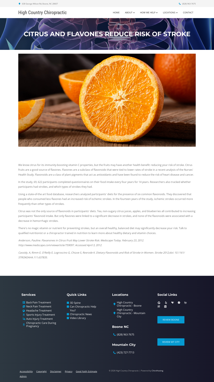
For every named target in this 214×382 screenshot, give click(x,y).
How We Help (147, 12)
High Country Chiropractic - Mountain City (131, 313)
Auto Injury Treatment (39, 319)
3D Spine (75, 303)
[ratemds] (179, 303)
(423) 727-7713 (125, 352)
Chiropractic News (81, 314)
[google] (159, 303)
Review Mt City (170, 341)
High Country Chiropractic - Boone (129, 304)
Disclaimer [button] (55, 371)
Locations (169, 12)
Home (116, 12)
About (128, 12)
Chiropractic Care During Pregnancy (41, 324)
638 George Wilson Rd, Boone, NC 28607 (38, 3)
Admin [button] (23, 376)
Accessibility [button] (26, 371)
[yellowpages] (158, 306)
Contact (188, 12)
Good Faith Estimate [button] (86, 371)
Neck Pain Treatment (38, 306)
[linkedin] (165, 306)
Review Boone (171, 319)
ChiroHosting (157, 370)
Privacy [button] (68, 371)
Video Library (78, 318)
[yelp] (166, 303)
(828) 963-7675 (187, 3)
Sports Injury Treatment (40, 314)
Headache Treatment (39, 310)
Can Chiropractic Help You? (83, 308)
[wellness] (185, 303)
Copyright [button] (41, 371)
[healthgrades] (172, 303)
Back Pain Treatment (38, 302)
